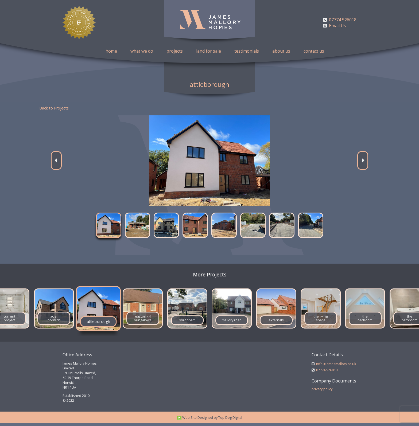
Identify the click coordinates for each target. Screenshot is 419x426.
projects (174, 51)
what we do (141, 51)
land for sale (208, 51)
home (111, 51)
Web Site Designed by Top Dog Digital (209, 420)
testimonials (246, 51)
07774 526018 (326, 373)
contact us (314, 51)
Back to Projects (54, 108)
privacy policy (322, 392)
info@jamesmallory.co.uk (336, 367)
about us (281, 51)
